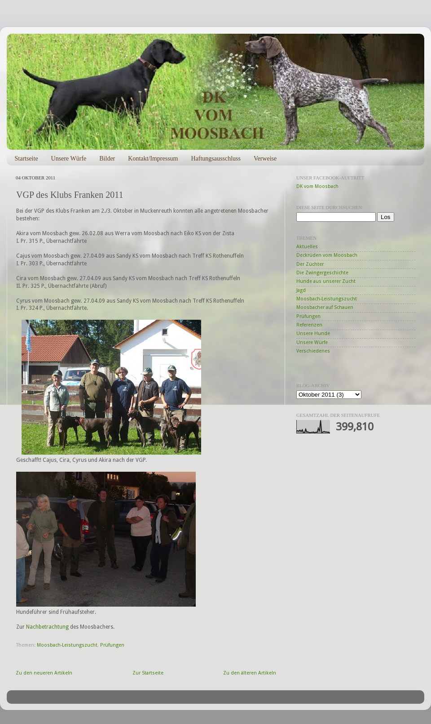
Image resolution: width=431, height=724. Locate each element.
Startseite (26, 158)
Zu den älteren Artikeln (249, 673)
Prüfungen (112, 645)
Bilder (107, 158)
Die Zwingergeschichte (322, 273)
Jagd (301, 290)
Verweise (265, 158)
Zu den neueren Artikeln (44, 673)
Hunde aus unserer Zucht (326, 281)
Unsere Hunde (313, 333)
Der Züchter (310, 264)
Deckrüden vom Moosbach (326, 255)
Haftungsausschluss (215, 158)
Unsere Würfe (69, 158)
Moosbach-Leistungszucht (67, 645)
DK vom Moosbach (317, 186)
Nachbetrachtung (47, 627)
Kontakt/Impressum (153, 158)
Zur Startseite (147, 673)
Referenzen (309, 325)
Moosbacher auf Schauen (324, 307)
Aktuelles (307, 247)
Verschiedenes (313, 351)
